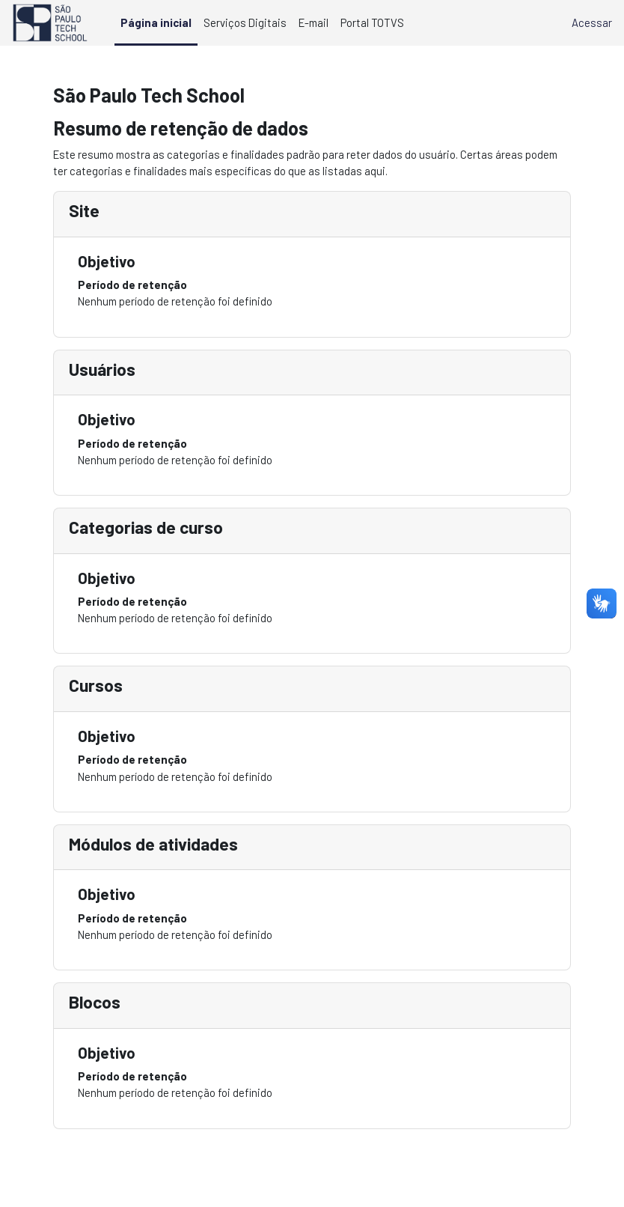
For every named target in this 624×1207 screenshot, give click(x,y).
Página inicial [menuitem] (156, 22)
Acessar (592, 22)
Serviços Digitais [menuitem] (245, 22)
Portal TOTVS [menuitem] (372, 22)
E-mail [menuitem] (313, 22)
